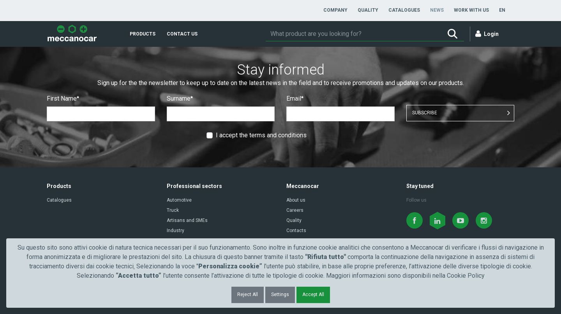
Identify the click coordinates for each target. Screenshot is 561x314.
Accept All (313, 294)
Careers (294, 210)
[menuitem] (335, 10)
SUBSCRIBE (424, 112)
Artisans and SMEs (187, 220)
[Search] (353, 34)
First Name (63, 98)
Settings (280, 294)
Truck (173, 210)
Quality (294, 220)
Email (294, 98)
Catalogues (59, 200)
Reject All (247, 294)
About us (295, 200)
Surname (180, 98)
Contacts (296, 230)
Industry (175, 230)
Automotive (179, 200)
